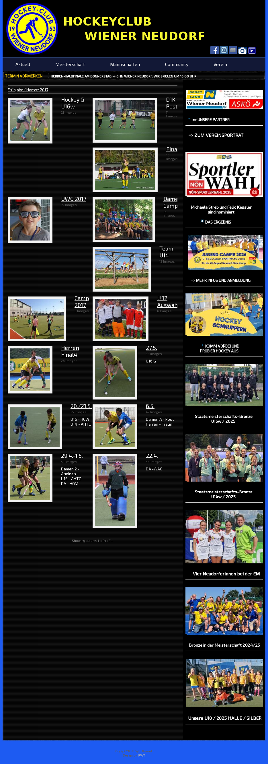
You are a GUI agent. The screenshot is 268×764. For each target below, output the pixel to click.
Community (176, 64)
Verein (220, 64)
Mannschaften (125, 64)
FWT (141, 755)
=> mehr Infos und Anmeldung (221, 280)
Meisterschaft (70, 64)
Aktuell (22, 64)
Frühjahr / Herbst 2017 (28, 89)
